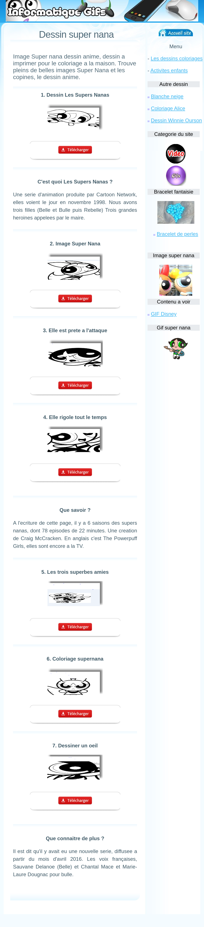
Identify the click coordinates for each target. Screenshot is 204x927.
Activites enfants (169, 70)
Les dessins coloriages (177, 58)
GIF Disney (164, 314)
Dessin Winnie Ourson (176, 120)
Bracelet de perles (177, 234)
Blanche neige (167, 96)
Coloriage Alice (168, 108)
